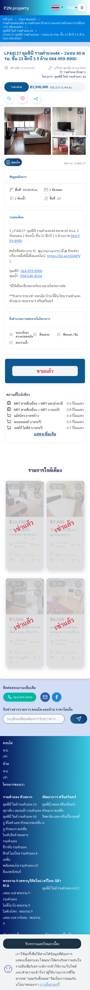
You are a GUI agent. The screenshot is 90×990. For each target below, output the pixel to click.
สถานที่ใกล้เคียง (18, 394)
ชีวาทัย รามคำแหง (15, 847)
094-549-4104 (31, 276)
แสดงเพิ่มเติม (45, 433)
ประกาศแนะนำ (27, 19)
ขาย (5, 750)
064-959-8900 (31, 271)
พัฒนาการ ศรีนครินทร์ (59, 797)
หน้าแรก (8, 19)
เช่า (5, 756)
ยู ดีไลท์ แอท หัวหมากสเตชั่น (22, 822)
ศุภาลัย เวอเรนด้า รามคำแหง (22, 810)
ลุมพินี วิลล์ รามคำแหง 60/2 (60, 888)
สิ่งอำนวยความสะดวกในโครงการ (29, 319)
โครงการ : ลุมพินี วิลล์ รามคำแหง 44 (64, 76)
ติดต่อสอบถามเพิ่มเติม (19, 687)
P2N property (16, 8)
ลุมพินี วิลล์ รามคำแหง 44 (18, 30)
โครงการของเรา (13, 784)
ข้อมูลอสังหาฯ (17, 177)
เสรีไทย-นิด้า (51, 880)
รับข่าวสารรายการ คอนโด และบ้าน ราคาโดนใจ (38, 709)
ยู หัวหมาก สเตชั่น (15, 829)
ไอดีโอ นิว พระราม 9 (16, 905)
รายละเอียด (16, 217)
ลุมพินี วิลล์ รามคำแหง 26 (20, 804)
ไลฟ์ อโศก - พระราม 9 (18, 911)
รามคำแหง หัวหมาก (17, 797)
